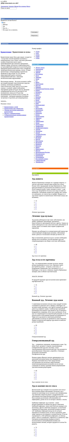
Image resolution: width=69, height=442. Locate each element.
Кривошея (39, 113)
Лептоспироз (39, 124)
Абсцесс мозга (40, 67)
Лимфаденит (39, 126)
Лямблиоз (39, 136)
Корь (37, 106)
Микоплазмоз (40, 149)
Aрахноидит (4, 6)
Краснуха (38, 111)
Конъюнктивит (40, 105)
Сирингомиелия (40, 160)
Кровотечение (6, 52)
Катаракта (39, 92)
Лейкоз (38, 119)
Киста (37, 95)
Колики (38, 98)
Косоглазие (39, 108)
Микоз (38, 147)
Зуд (37, 80)
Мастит (38, 139)
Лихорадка (39, 131)
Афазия (16, 6)
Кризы (38, 115)
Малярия (38, 137)
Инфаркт (38, 87)
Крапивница (39, 110)
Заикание (38, 77)
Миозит (38, 150)
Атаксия (11, 6)
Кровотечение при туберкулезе (13, 108)
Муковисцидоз (40, 154)
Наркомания (39, 155)
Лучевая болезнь (41, 134)
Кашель (38, 93)
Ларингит (38, 118)
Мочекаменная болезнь (43, 152)
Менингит (39, 144)
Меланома (39, 142)
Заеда (37, 75)
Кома (37, 103)
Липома (38, 129)
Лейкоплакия (40, 121)
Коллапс (38, 102)
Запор (37, 79)
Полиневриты (40, 157)
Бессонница (22, 6)
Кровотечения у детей (11, 107)
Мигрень (38, 146)
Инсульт (38, 85)
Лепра (37, 123)
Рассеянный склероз (42, 159)
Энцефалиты (39, 162)
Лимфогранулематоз (42, 128)
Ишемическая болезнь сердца (45, 89)
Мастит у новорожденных (12, 113)
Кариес (38, 90)
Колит (37, 100)
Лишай (38, 133)
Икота (28, 6)
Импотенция (39, 84)
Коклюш (38, 97)
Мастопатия (39, 141)
